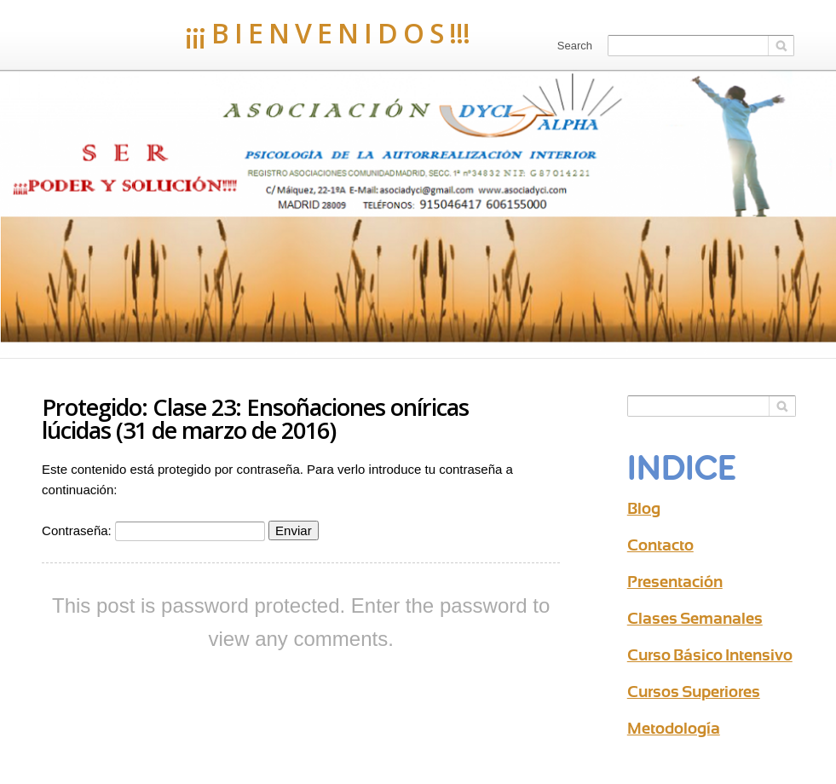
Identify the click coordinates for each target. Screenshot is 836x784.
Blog (643, 508)
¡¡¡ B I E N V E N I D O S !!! (256, 32)
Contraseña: (153, 530)
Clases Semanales (695, 618)
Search (574, 45)
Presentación (675, 581)
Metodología (673, 728)
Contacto (660, 545)
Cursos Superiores (693, 691)
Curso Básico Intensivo (710, 655)
